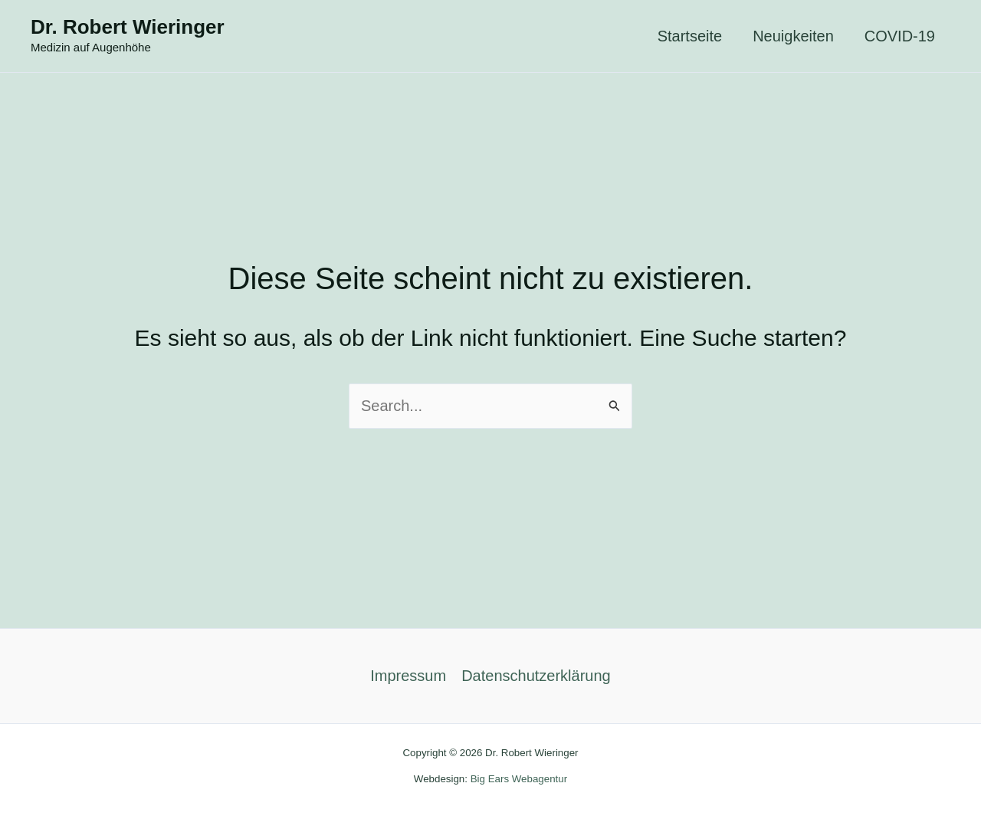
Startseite (690, 36)
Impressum (408, 675)
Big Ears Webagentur (519, 779)
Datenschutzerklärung (536, 675)
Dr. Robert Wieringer (128, 26)
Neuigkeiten (793, 36)
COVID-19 (900, 36)
